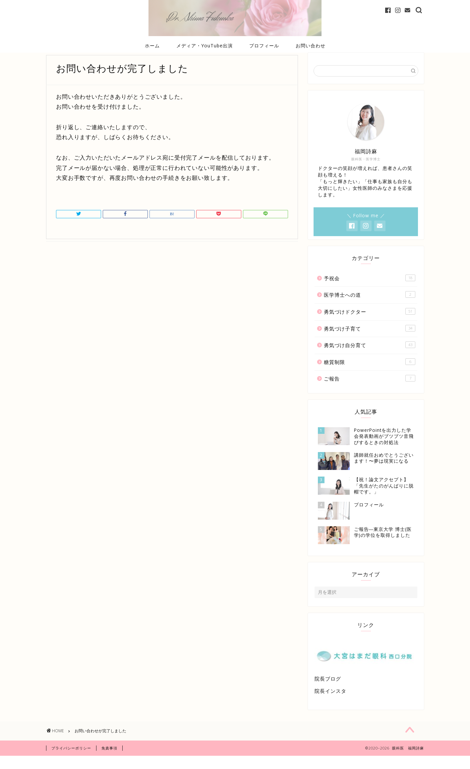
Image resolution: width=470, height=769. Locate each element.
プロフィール (264, 45)
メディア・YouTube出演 (204, 45)
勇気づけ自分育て (369, 354)
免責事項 (109, 761)
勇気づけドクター (369, 321)
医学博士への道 (369, 304)
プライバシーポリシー (71, 761)
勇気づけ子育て (369, 338)
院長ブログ (328, 688)
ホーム (152, 45)
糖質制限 (369, 371)
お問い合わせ (310, 45)
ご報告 (369, 388)
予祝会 (369, 287)
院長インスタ (330, 700)
